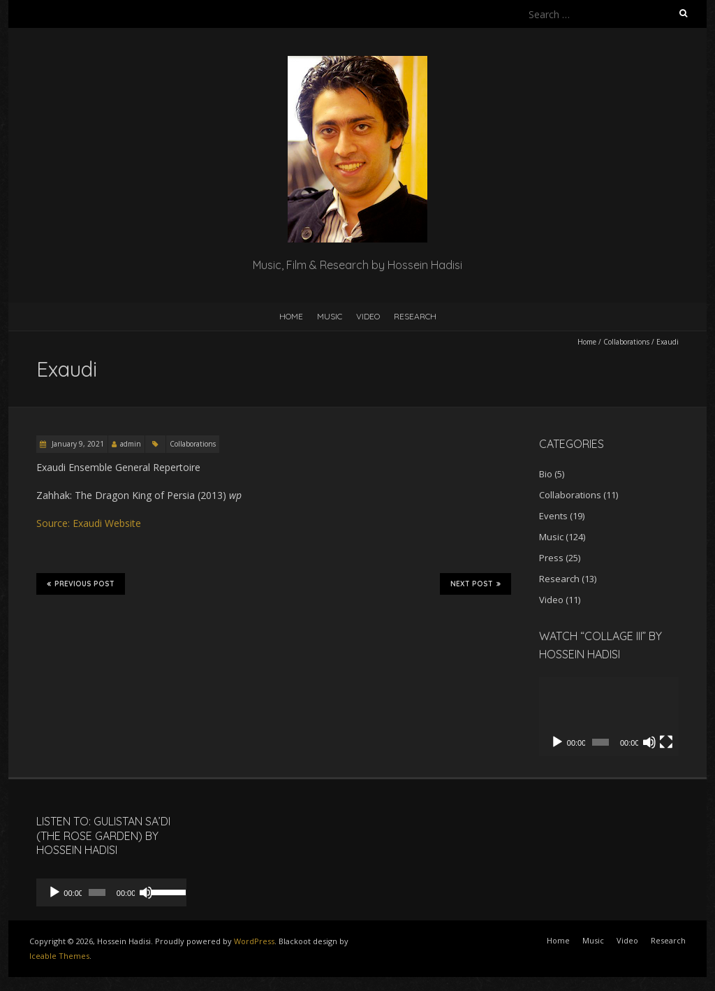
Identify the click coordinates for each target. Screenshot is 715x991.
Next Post (475, 584)
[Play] (557, 742)
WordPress (254, 941)
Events (553, 515)
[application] (609, 716)
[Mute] (649, 742)
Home (291, 316)
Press (551, 557)
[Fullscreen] (666, 742)
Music (329, 316)
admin (130, 444)
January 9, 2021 (77, 444)
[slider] (93, 892)
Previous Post (81, 584)
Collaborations (626, 342)
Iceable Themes (59, 955)
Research (415, 316)
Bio (545, 474)
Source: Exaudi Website (88, 523)
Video (368, 316)
